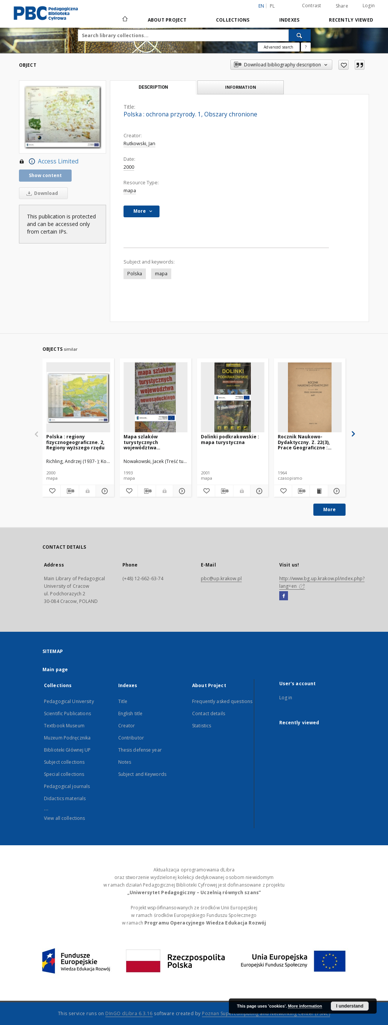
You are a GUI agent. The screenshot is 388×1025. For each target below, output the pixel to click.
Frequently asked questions (222, 701)
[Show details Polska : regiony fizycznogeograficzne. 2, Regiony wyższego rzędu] (104, 491)
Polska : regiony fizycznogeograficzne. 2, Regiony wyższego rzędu (75, 441)
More (329, 509)
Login (369, 5)
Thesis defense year (140, 750)
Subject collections (64, 762)
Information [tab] (240, 87)
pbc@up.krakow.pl (221, 578)
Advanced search (278, 47)
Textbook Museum (64, 725)
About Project (167, 20)
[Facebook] (283, 596)
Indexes (289, 20)
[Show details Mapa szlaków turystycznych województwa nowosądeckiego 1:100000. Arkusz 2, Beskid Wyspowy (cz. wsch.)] (181, 491)
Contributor (131, 738)
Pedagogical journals (67, 786)
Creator (126, 725)
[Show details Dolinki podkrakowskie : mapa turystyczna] (258, 491)
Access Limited (48, 161)
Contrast (311, 5)
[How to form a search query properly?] (306, 47)
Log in (286, 697)
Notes (124, 762)
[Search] (300, 35)
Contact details (208, 713)
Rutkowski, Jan (139, 143)
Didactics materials (65, 798)
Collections (233, 20)
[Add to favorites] (343, 65)
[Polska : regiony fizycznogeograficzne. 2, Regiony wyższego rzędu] (78, 398)
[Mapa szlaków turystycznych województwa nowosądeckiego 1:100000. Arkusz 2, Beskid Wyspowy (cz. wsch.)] (155, 398)
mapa (130, 190)
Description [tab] (153, 87)
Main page (55, 669)
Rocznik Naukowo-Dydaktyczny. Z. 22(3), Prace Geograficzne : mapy (304, 441)
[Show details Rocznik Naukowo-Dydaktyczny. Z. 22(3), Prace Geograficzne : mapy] (335, 491)
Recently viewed (351, 20)
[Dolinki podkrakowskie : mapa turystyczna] (232, 398)
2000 (129, 167)
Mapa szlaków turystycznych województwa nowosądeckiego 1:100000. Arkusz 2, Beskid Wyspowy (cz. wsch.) (155, 441)
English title (130, 713)
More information (305, 1006)
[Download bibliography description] (69, 491)
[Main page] (124, 19)
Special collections (64, 774)
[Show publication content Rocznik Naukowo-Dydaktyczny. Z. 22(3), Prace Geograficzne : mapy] (318, 491)
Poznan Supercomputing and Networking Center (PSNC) (266, 1013)
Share (342, 6)
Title (123, 701)
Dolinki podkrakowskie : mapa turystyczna (230, 439)
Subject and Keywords (142, 774)
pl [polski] (272, 5)
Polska (134, 273)
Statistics (201, 725)
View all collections (64, 818)
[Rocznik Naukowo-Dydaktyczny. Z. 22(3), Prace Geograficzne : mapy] (309, 398)
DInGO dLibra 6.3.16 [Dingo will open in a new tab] (129, 1013)
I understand (349, 1006)
